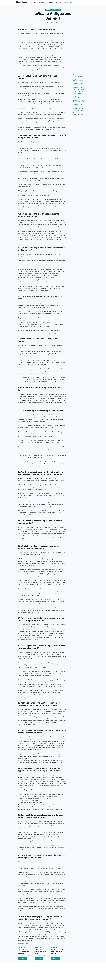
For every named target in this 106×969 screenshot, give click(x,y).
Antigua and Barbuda (51, 9)
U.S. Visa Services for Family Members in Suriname (24, 951)
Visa (46, 2)
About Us (39, 966)
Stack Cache (21, 2)
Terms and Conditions (30, 966)
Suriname (20, 947)
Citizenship (52, 2)
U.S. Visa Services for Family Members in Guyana (41, 951)
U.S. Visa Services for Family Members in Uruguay (57, 951)
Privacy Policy (20, 966)
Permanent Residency (62, 2)
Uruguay (53, 947)
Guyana (36, 947)
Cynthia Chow (54, 955)
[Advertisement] (80, 52)
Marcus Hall (37, 955)
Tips (70, 2)
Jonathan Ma (21, 955)
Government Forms (39, 2)
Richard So (49, 22)
